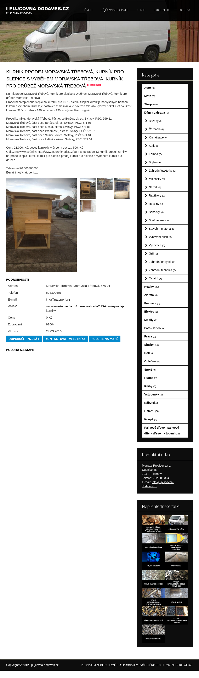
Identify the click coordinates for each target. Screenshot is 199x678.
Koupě (150, 419)
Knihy (150, 386)
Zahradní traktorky (162, 170)
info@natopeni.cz (58, 299)
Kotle (154, 145)
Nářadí (155, 187)
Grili (153, 253)
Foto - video (154, 328)
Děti (149, 353)
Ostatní (155, 278)
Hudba (150, 378)
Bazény (155, 121)
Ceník (141, 10)
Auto (149, 87)
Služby (151, 344)
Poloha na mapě (104, 339)
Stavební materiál (162, 228)
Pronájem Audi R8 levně (99, 665)
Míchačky (157, 179)
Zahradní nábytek (162, 261)
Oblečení (152, 361)
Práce (150, 336)
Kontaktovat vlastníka (65, 339)
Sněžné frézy (159, 220)
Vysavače (157, 245)
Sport (150, 369)
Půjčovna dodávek (115, 10)
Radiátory (157, 195)
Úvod (88, 10)
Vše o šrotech (151, 665)
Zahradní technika (162, 270)
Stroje (151, 104)
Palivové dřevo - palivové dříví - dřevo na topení (162, 430)
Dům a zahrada (156, 112)
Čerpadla (156, 129)
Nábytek (151, 402)
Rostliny (156, 203)
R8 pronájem (128, 665)
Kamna (155, 154)
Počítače (152, 303)
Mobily (150, 319)
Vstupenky (153, 394)
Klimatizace (158, 137)
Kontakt (186, 10)
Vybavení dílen (160, 237)
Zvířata (151, 295)
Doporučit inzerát (24, 339)
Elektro (151, 311)
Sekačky (156, 212)
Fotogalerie (162, 10)
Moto (149, 96)
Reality (151, 286)
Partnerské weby (178, 665)
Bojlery (155, 162)
